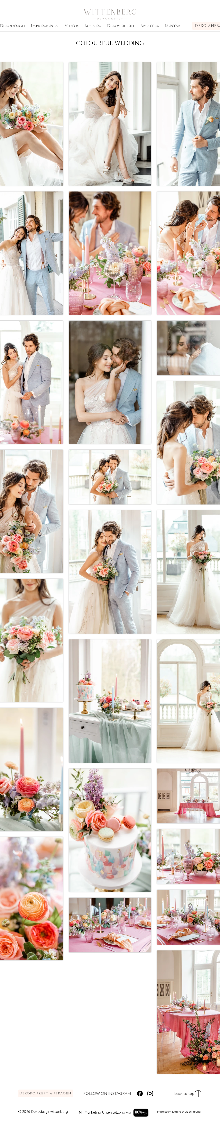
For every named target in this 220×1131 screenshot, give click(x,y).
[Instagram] (150, 1093)
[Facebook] (140, 1093)
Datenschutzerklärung (186, 1111)
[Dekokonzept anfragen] (45, 1093)
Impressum (164, 1111)
